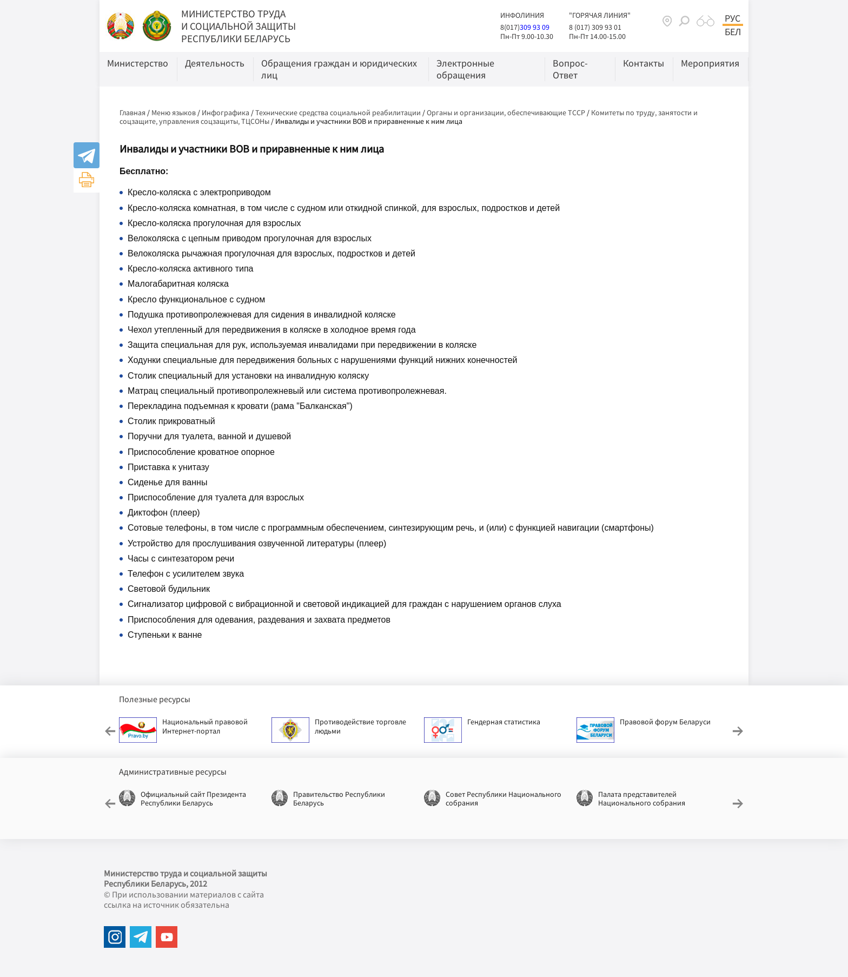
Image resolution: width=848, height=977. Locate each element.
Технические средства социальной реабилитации (338, 112)
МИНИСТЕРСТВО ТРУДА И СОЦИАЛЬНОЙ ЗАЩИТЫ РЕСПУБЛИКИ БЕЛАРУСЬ (238, 26)
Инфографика (225, 112)
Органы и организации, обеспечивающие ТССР (506, 112)
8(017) (510, 27)
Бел (733, 32)
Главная (132, 112)
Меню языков (173, 112)
